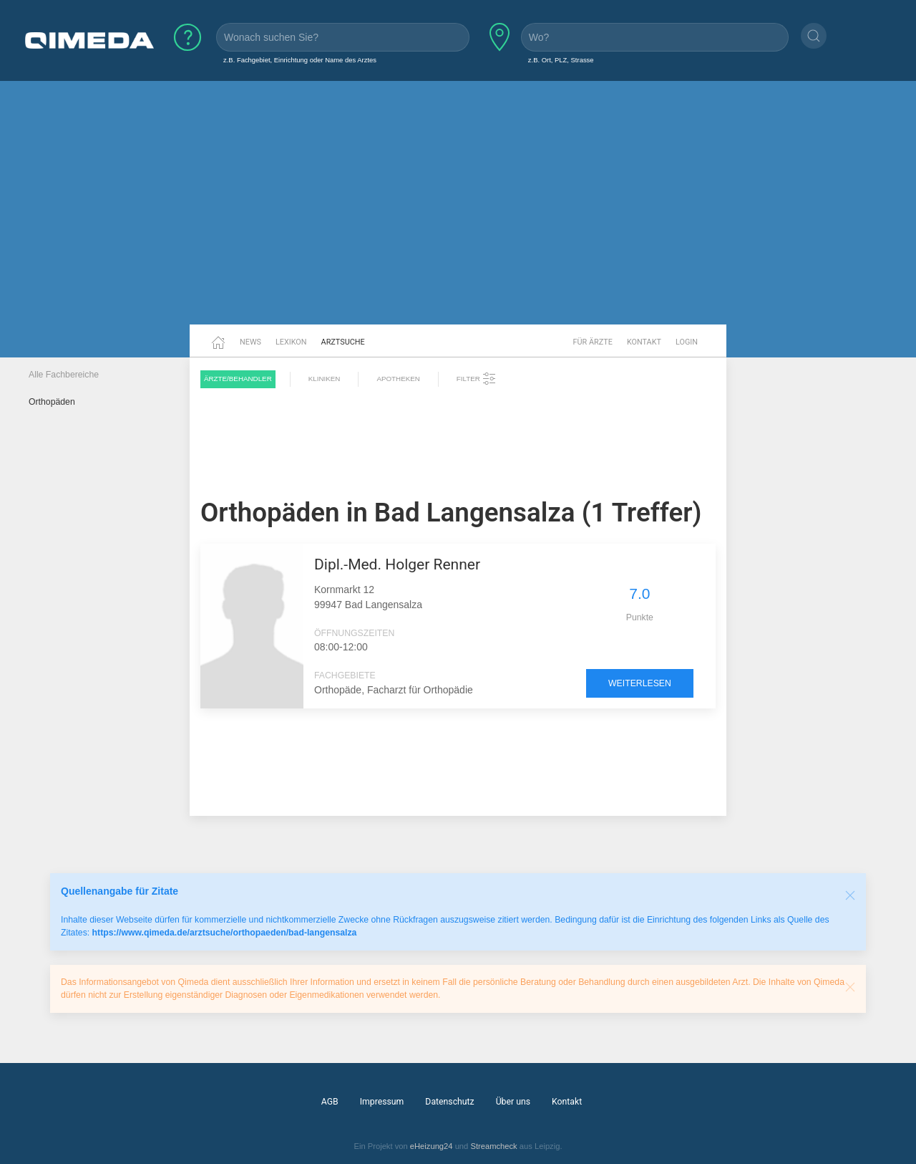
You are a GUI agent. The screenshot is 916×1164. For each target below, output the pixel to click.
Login (687, 342)
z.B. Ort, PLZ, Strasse (561, 60)
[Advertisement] (458, 213)
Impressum (382, 1102)
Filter (477, 379)
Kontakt (644, 342)
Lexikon (291, 342)
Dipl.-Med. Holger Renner (397, 564)
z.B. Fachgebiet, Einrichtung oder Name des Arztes (299, 60)
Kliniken (324, 379)
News (250, 342)
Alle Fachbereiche (64, 375)
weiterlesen (639, 683)
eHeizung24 (431, 1146)
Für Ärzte (593, 342)
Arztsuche (343, 342)
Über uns (513, 1102)
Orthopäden (52, 402)
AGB (329, 1102)
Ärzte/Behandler (238, 379)
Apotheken (397, 379)
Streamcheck (493, 1146)
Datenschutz (449, 1102)
